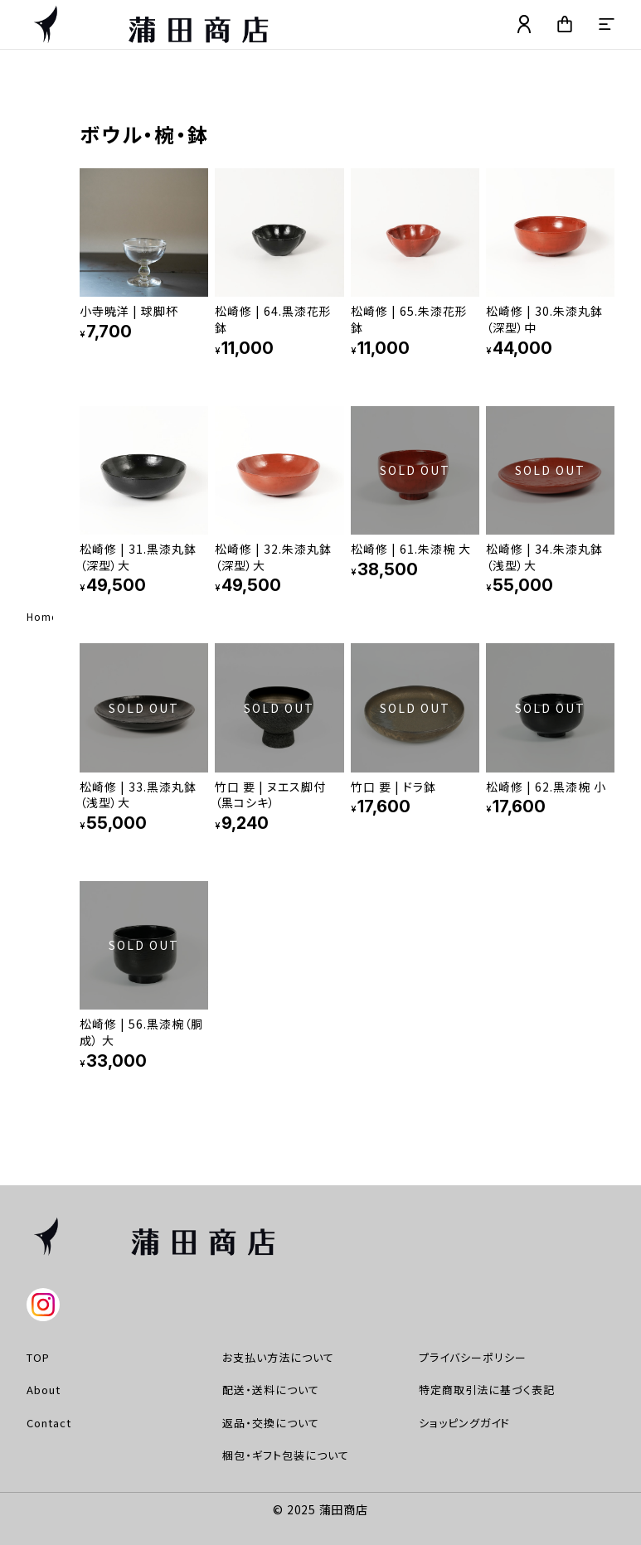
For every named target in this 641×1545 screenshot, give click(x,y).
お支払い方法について (278, 1357)
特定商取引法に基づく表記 (487, 1389)
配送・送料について (270, 1389)
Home (42, 616)
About (44, 1389)
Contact (49, 1423)
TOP (38, 1357)
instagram (43, 1304)
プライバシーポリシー (473, 1357)
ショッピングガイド (464, 1423)
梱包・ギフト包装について (285, 1455)
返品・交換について (270, 1423)
